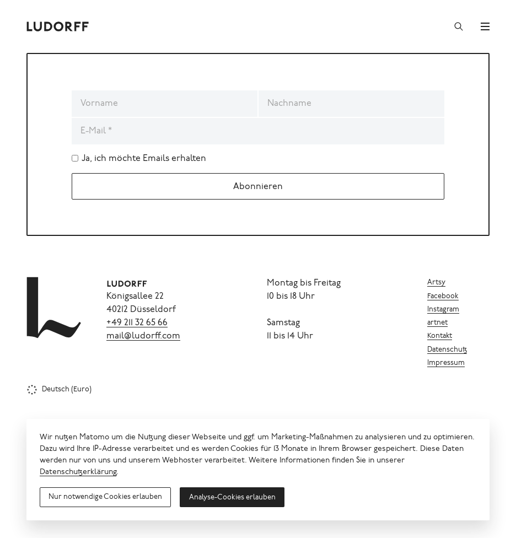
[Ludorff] (57, 26)
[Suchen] (458, 26)
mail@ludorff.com (143, 336)
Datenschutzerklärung (78, 472)
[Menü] (485, 26)
